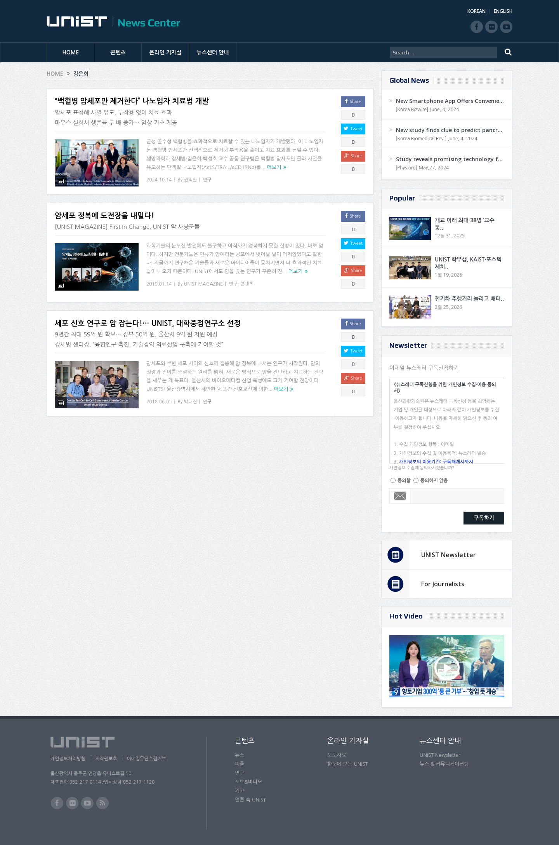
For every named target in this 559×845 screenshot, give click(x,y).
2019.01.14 (159, 284)
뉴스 (239, 755)
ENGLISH (503, 11)
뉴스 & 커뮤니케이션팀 (444, 764)
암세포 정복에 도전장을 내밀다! (104, 216)
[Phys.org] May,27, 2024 (422, 168)
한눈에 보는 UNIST (347, 764)
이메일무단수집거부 (147, 758)
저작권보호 (106, 758)
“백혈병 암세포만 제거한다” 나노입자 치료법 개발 (132, 101)
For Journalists (442, 584)
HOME (70, 52)
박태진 (190, 401)
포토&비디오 (248, 781)
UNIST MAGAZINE (203, 284)
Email (400, 496)
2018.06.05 (159, 401)
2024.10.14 (159, 180)
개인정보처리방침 (67, 758)
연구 (207, 180)
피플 (239, 764)
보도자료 (336, 755)
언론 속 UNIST (250, 799)
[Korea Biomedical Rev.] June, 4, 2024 (436, 138)
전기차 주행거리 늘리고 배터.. (469, 298)
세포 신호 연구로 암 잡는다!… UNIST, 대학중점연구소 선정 (148, 323)
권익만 (190, 180)
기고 (239, 790)
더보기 (274, 167)
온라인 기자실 (165, 52)
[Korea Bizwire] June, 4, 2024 (427, 109)
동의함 (404, 480)
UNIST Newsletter (448, 555)
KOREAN (476, 11)
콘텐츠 (117, 52)
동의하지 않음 (434, 480)
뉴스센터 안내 (213, 52)
